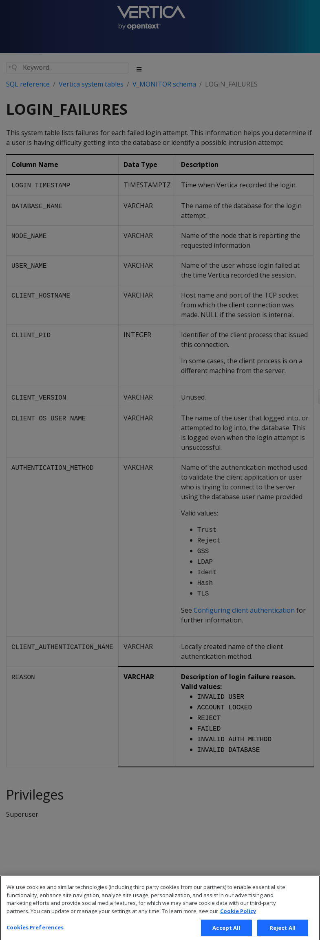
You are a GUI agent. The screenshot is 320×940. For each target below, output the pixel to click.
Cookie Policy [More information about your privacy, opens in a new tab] (238, 918)
